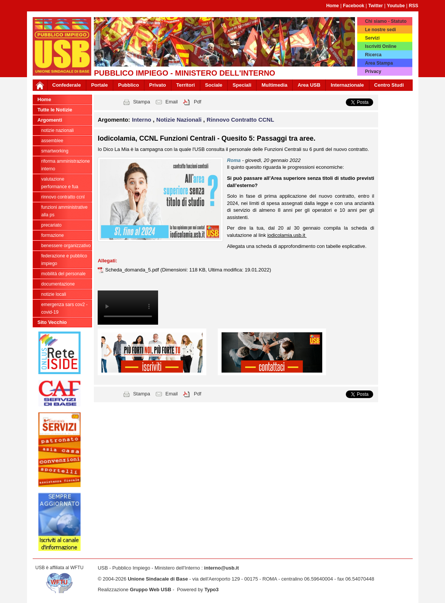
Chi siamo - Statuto (385, 21)
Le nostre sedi (380, 29)
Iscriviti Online (380, 46)
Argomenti (50, 120)
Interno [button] (142, 119)
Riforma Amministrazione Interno (65, 165)
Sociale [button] (214, 85)
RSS (413, 5)
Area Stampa (379, 63)
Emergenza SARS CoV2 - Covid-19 (64, 308)
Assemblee (52, 140)
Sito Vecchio (52, 322)
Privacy (373, 71)
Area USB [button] (309, 85)
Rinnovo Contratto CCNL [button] (240, 119)
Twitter (375, 5)
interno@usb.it (221, 568)
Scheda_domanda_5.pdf (132, 270)
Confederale (66, 85)
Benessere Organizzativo (66, 245)
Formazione (52, 235)
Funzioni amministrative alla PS (64, 211)
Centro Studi (389, 85)
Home (332, 5)
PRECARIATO (51, 225)
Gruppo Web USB (150, 589)
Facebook (353, 5)
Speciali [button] (242, 85)
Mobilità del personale (63, 273)
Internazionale (347, 85)
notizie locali (53, 294)
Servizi (372, 38)
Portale (99, 85)
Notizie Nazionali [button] (179, 119)
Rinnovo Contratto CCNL (63, 197)
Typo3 (211, 589)
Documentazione (58, 284)
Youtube (396, 5)
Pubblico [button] (128, 85)
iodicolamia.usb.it (286, 235)
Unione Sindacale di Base (158, 579)
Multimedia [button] (274, 85)
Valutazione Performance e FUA (59, 182)
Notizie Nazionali (57, 130)
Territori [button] (185, 85)
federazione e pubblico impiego (64, 259)
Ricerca (373, 54)
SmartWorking (54, 151)
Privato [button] (157, 85)
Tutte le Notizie (55, 110)
